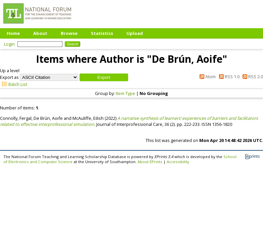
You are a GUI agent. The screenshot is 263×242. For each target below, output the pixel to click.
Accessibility (178, 161)
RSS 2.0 (252, 77)
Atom (207, 77)
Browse (69, 33)
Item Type (125, 93)
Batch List (13, 84)
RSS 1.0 (228, 77)
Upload (134, 33)
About (40, 33)
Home (13, 33)
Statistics (102, 33)
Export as (9, 77)
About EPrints (150, 161)
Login (9, 44)
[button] (104, 77)
